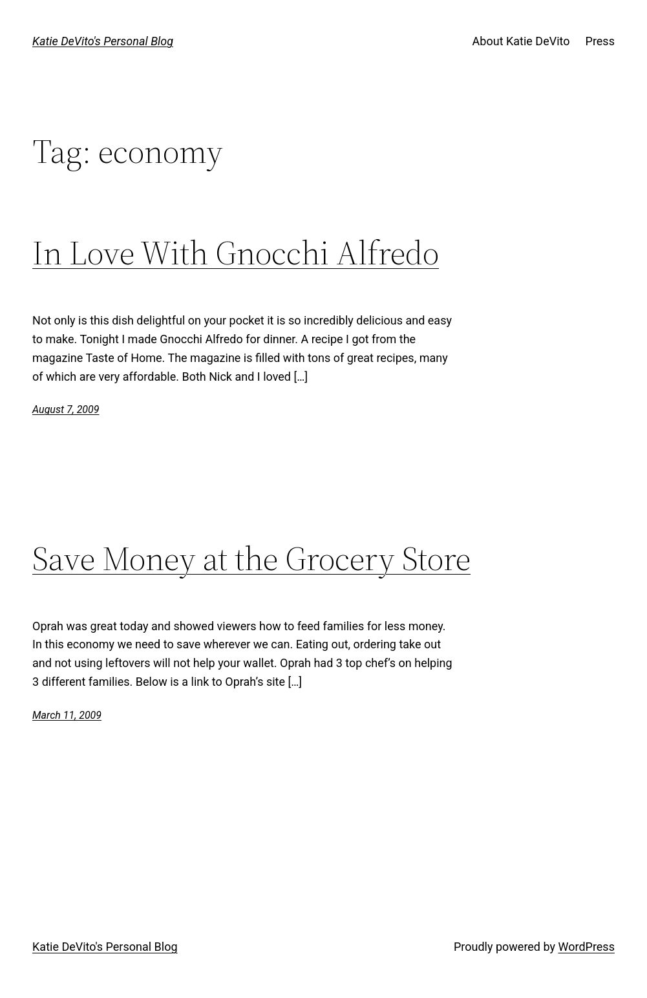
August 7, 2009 (65, 409)
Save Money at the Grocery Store (251, 558)
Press (600, 41)
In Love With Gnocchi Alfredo (235, 252)
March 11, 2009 (66, 715)
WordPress (586, 946)
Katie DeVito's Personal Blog (102, 41)
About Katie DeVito (521, 41)
